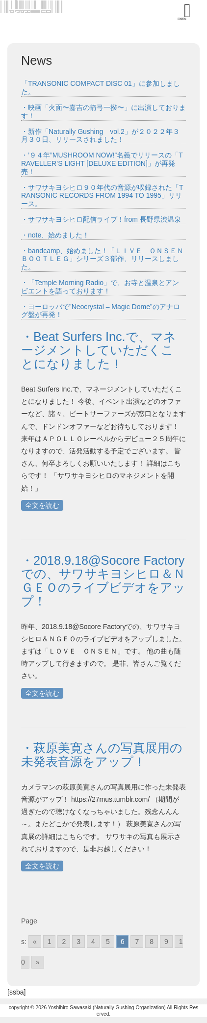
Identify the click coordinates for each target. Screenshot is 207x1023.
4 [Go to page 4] (93, 941)
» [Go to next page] (38, 962)
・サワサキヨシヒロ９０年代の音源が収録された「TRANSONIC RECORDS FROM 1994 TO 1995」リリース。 (102, 196)
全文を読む (42, 505)
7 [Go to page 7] (137, 941)
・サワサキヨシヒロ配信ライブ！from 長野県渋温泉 (101, 219)
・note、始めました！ (55, 235)
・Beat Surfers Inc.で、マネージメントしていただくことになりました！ (98, 350)
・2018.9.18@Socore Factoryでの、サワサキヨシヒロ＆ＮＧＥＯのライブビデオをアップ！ (103, 580)
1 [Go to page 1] (50, 941)
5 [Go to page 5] (108, 941)
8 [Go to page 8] (152, 941)
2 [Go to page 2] (64, 941)
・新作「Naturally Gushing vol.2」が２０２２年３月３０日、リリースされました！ (100, 136)
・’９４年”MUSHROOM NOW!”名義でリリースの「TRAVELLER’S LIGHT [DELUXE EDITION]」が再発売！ (102, 163)
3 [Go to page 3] (78, 941)
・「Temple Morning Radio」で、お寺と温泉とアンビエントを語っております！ (100, 287)
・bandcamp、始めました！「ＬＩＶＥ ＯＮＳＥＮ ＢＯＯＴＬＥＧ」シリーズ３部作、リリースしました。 (105, 259)
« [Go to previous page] (35, 941)
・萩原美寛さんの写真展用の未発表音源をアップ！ (101, 754)
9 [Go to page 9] (166, 941)
